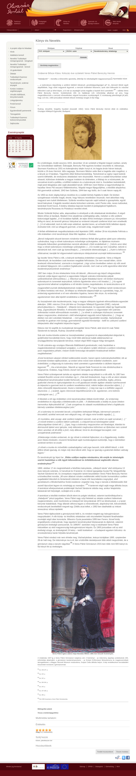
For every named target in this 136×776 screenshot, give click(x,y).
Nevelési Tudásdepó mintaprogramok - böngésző (21, 60)
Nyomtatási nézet (120, 79)
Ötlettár (13, 74)
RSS (126, 30)
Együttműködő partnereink (20, 111)
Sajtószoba (14, 123)
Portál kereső (15, 104)
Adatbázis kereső (17, 55)
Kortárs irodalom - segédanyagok (17, 90)
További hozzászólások (105, 752)
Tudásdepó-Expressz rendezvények (18, 78)
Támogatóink (15, 114)
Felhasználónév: (12, 30)
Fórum (12, 107)
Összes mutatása (122, 752)
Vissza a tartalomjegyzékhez (48, 713)
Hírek (12, 52)
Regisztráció (67, 30)
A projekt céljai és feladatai (21, 48)
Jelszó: (37, 30)
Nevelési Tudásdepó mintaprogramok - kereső (20, 65)
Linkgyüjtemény (16, 100)
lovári (109, 30)
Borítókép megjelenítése (49, 65)
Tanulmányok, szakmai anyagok (19, 84)
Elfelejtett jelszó (79, 30)
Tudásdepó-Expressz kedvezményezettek (18, 118)
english (115, 30)
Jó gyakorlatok (16, 70)
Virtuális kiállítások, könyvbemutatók (17, 96)
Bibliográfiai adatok (45, 709)
